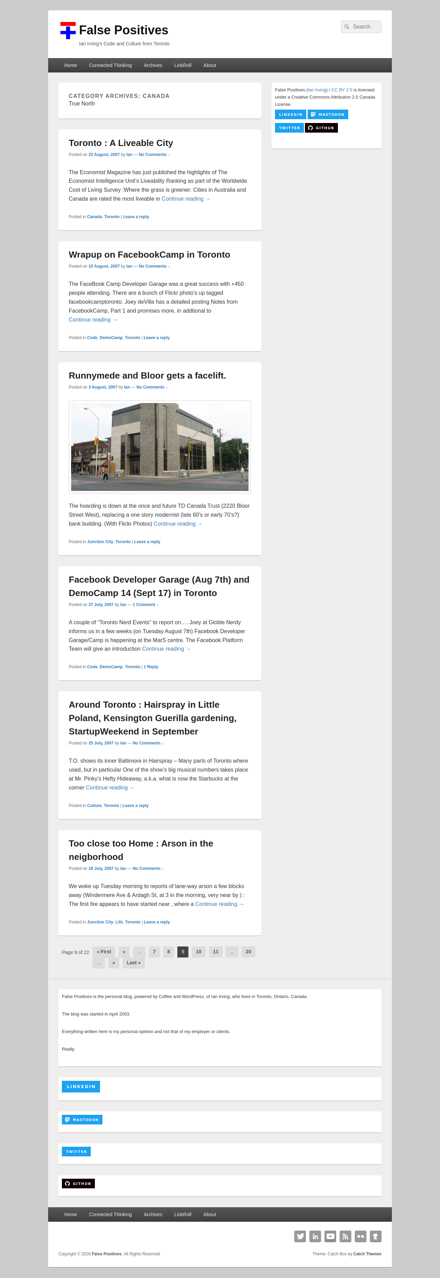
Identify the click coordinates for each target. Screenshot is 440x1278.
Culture (94, 805)
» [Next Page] (113, 962)
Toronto (111, 216)
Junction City (100, 541)
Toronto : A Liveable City (121, 143)
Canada (94, 216)
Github (376, 1236)
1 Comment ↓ (145, 604)
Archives (153, 65)
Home (70, 65)
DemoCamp (111, 337)
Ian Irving (317, 89)
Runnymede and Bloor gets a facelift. (147, 375)
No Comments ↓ (154, 154)
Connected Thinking (110, 65)
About (210, 65)
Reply (151, 666)
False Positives (123, 30)
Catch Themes (367, 1254)
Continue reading (186, 199)
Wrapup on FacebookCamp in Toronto (149, 254)
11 (216, 951)
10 (198, 951)
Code (92, 337)
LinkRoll (182, 65)
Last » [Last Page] (134, 962)
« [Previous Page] (124, 951)
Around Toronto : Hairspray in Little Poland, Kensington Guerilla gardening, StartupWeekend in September (152, 718)
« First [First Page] (104, 951)
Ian (129, 154)
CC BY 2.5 (341, 89)
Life (119, 922)
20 (248, 951)
